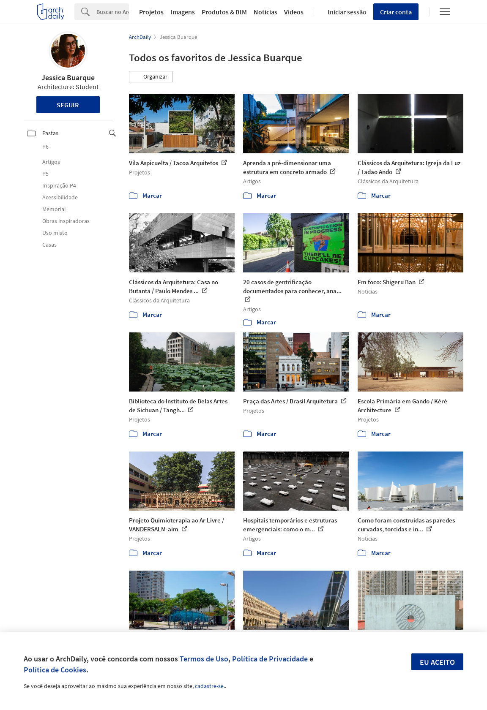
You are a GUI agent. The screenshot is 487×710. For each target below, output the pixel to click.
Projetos (151, 11)
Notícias (265, 11)
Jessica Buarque (68, 77)
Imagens (182, 11)
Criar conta (396, 12)
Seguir (68, 105)
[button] (151, 77)
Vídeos (294, 11)
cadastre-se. (210, 686)
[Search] (112, 11)
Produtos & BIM (224, 11)
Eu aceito (437, 662)
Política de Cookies (55, 670)
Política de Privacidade (270, 659)
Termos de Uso (204, 659)
